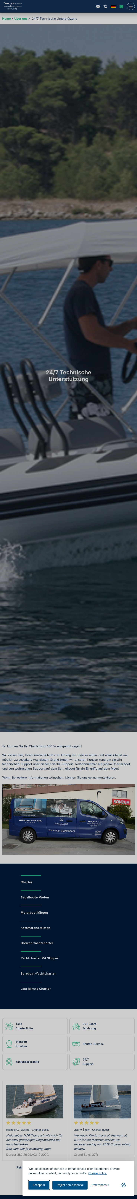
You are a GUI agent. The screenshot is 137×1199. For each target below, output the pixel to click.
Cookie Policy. (97, 1173)
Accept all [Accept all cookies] (39, 1185)
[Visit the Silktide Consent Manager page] (123, 1185)
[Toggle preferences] (100, 1185)
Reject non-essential (70, 1185)
